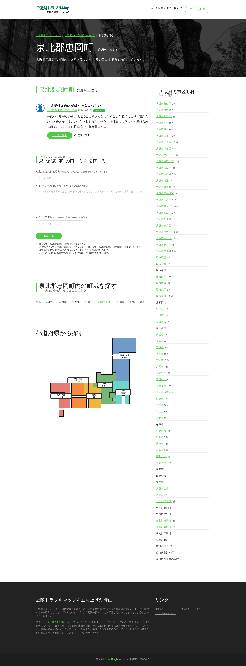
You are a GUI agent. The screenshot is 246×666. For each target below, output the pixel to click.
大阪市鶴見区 (166, 226)
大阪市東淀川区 (167, 162)
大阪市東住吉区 (167, 207)
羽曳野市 (163, 431)
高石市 (162, 450)
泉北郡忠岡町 (165, 521)
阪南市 (162, 495)
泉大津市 (161, 328)
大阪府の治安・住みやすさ (80, 35)
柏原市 (160, 424)
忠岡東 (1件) (105, 302)
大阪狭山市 (164, 489)
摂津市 (162, 444)
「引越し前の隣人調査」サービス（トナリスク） (67, 622)
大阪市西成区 (166, 213)
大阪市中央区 (166, 251)
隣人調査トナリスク (191, 609)
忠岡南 (120, 302)
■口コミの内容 (62, 186)
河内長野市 (165, 393)
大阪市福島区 (166, 110)
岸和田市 (161, 303)
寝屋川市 (163, 386)
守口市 (162, 348)
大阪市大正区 (166, 136)
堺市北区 (163, 290)
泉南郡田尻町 (163, 534)
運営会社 (159, 609)
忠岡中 (88, 302)
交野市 (160, 482)
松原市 (162, 399)
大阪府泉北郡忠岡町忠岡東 (62, 110)
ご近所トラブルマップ (48, 35)
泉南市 (160, 469)
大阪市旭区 (165, 181)
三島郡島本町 (165, 502)
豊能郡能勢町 (163, 514)
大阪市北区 (165, 245)
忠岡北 (76, 302)
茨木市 (162, 360)
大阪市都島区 (166, 104)
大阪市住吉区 (166, 200)
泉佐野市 (163, 373)
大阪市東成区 (165, 168)
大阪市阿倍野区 (167, 194)
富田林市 (163, 380)
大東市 (162, 405)
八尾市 (162, 367)
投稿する (49, 236)
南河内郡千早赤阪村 (167, 559)
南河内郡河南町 (165, 553)
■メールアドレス (61, 217)
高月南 (63, 302)
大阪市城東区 (166, 187)
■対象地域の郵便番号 (72, 172)
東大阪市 (163, 463)
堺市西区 (163, 277)
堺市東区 (161, 271)
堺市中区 (163, 264)
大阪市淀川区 (166, 219)
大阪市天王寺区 (167, 142)
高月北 (50, 302)
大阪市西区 (165, 123)
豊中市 (162, 309)
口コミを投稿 (197, 9)
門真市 (162, 437)
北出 (38, 302)
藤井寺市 (163, 457)
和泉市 (162, 412)
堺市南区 (163, 284)
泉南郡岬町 (162, 540)
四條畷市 (161, 476)
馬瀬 (142, 302)
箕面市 (162, 418)
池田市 (162, 316)
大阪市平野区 (166, 239)
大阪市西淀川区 (167, 155)
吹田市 (162, 322)
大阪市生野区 (166, 174)
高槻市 (163, 335)
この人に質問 (59, 136)
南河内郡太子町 (165, 546)
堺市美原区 (164, 296)
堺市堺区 (163, 258)
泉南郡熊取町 (166, 527)
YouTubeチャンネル (165, 613)
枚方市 (162, 354)
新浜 (132, 302)
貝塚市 (162, 341)
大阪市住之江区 (167, 232)
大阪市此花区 (165, 117)
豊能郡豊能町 (163, 508)
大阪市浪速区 (166, 149)
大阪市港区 (165, 130)
